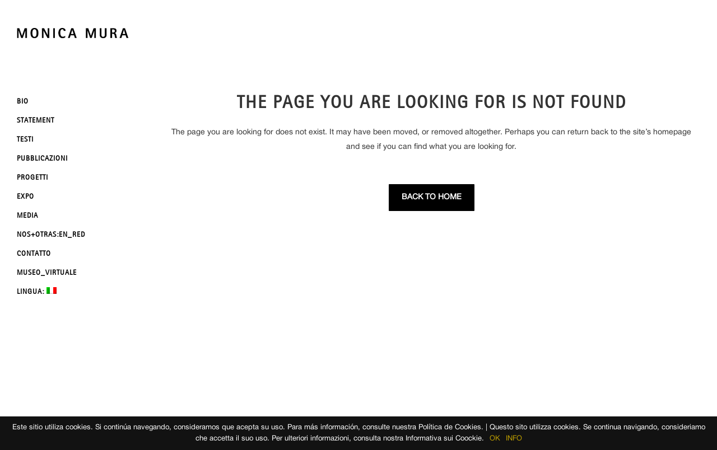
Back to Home (432, 197)
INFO (514, 438)
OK (495, 438)
